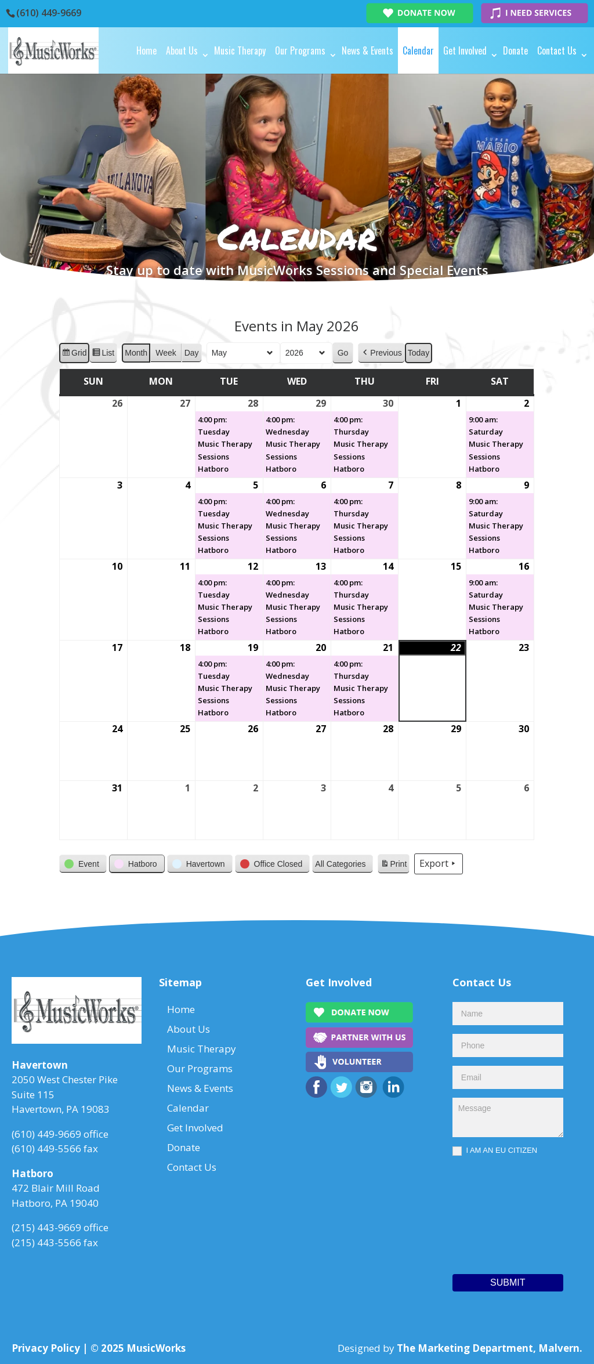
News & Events (367, 50)
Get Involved (465, 50)
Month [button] (136, 352)
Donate (515, 50)
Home (146, 50)
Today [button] (418, 352)
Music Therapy (240, 50)
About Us (182, 50)
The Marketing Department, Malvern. (489, 1348)
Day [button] (191, 352)
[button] (381, 353)
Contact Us (557, 50)
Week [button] (166, 352)
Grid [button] (73, 354)
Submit (507, 1282)
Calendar (418, 50)
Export (439, 863)
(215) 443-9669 (46, 1227)
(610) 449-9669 (48, 12)
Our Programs (300, 50)
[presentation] (500, 1212)
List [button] (103, 354)
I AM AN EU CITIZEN (494, 1151)
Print (394, 865)
